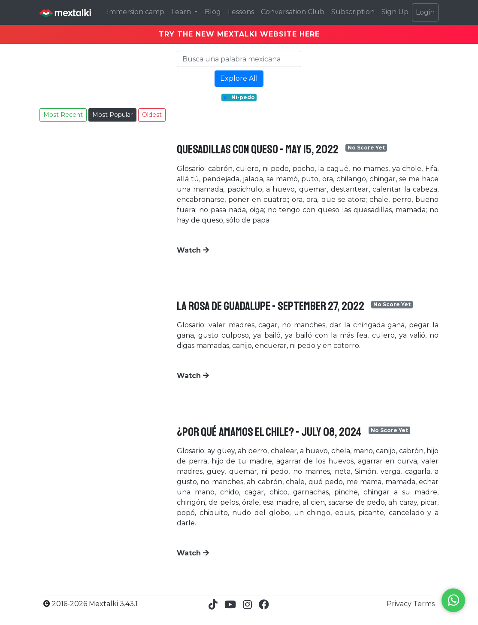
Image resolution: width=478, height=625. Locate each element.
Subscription (353, 12)
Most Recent (63, 115)
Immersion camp (135, 12)
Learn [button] (182, 12)
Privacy (400, 604)
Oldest (152, 115)
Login (425, 12)
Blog (213, 12)
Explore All (239, 78)
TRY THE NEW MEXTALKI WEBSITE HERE (239, 34)
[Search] (239, 59)
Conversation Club (292, 12)
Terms (424, 604)
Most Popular (112, 115)
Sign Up (394, 12)
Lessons (241, 12)
